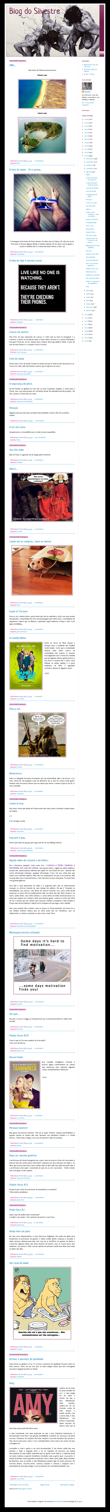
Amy (11, 1383)
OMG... (12, 65)
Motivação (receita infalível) (24, 932)
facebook (19, 462)
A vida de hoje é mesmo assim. (25, 260)
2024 (86, 126)
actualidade (20, 1377)
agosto (89, 172)
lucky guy (24, 352)
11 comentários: (39, 161)
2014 (86, 314)
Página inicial (44, 1485)
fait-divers (20, 1029)
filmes (22, 699)
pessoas (19, 1145)
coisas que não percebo (24, 374)
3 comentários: (39, 460)
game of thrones (22, 631)
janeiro (89, 310)
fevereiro (90, 307)
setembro (90, 168)
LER (10, 816)
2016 (86, 152)
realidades (20, 322)
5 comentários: (39, 371)
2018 (86, 146)
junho (88, 294)
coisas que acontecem (23, 1178)
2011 (86, 324)
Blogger (79, 1501)
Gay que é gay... (17, 837)
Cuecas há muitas (18, 332)
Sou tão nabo (16, 449)
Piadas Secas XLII (18, 1184)
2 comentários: (39, 529)
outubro (89, 165)
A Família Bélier (17, 638)
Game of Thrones (18, 611)
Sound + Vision (89, 74)
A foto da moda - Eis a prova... (25, 169)
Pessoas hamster (18, 1127)
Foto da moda (16, 358)
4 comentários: (39, 350)
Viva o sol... (15, 708)
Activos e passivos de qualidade (26, 1359)
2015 (18, 699)
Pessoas (13, 407)
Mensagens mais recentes (19, 1485)
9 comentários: (39, 1374)
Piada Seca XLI (17, 1209)
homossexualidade (30, 926)
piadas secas (20, 1051)
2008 (86, 334)
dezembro (90, 159)
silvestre (87, 92)
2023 (86, 129)
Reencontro (15, 773)
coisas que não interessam (25, 401)
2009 (86, 331)
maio (88, 297)
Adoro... (13, 468)
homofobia (20, 926)
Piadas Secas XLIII (19, 1035)
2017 (86, 149)
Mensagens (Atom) (25, 1489)
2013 (86, 318)
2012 (86, 321)
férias (18, 163)
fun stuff (19, 531)
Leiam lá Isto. (16, 803)
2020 (86, 139)
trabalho (19, 1257)
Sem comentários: (40, 437)
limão (18, 605)
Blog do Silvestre (34, 11)
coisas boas (20, 793)
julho (88, 290)
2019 (86, 142)
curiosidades (20, 254)
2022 (86, 133)
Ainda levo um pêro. (20, 1231)
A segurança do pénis (20, 383)
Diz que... (14, 1014)
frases (18, 440)
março (88, 304)
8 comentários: (39, 252)
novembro (90, 162)
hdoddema (58, 1501)
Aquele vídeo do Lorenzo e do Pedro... (29, 860)
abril (88, 300)
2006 (86, 341)
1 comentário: (39, 320)
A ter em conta (17, 427)
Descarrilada (16, 1057)
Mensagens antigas (67, 1485)
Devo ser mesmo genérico (23, 1155)
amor (18, 352)
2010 (86, 328)
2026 (86, 119)
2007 (86, 338)
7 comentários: (38, 399)
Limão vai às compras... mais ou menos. (30, 541)
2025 (86, 123)
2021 (86, 136)
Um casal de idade (19, 1263)
